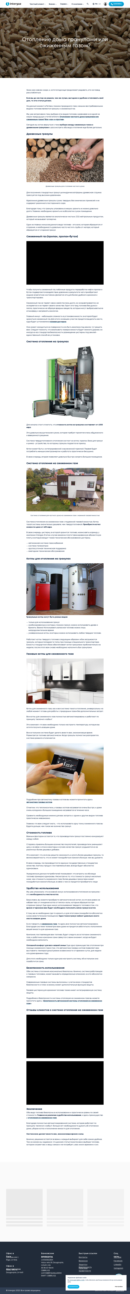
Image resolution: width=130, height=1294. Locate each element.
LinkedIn (117, 1264)
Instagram (118, 1268)
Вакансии (83, 1261)
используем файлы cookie (77, 1280)
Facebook (118, 1261)
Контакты (83, 1257)
